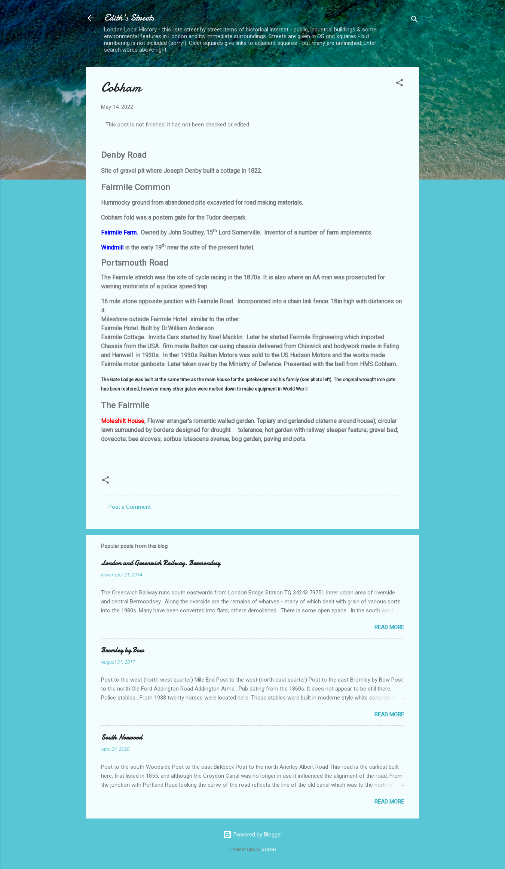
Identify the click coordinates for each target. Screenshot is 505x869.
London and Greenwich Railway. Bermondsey (160, 563)
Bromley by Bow (122, 650)
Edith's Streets (129, 18)
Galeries (268, 849)
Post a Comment (129, 507)
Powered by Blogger (252, 834)
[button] (399, 84)
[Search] (414, 20)
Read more (389, 627)
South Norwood (121, 737)
